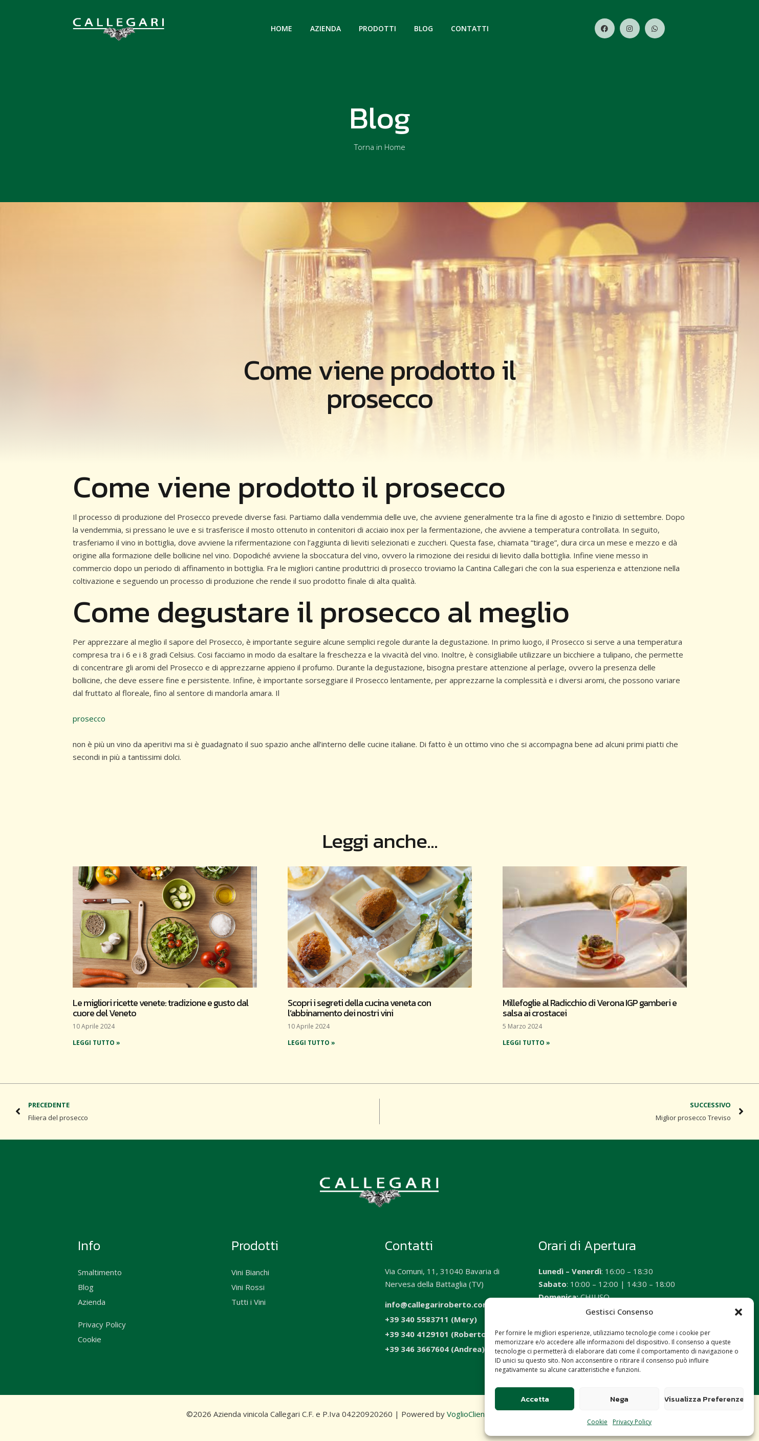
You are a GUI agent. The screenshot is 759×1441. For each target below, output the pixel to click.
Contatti (470, 28)
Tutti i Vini (248, 1302)
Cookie (597, 1421)
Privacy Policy (632, 1421)
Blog (423, 28)
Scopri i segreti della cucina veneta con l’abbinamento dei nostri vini (359, 1008)
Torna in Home (379, 147)
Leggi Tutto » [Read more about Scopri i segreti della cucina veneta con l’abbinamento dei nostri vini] (311, 1042)
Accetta (535, 1399)
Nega (619, 1399)
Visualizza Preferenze (704, 1399)
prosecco (89, 718)
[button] (738, 1312)
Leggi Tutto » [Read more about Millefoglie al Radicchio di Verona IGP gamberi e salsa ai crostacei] (526, 1042)
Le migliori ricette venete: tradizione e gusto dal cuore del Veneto (160, 1008)
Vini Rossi (248, 1287)
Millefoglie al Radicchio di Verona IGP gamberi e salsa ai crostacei (590, 1008)
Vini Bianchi (250, 1272)
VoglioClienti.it (471, 1414)
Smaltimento (100, 1272)
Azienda (325, 28)
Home (281, 28)
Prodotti (377, 28)
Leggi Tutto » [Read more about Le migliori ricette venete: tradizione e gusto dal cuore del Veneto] (96, 1042)
